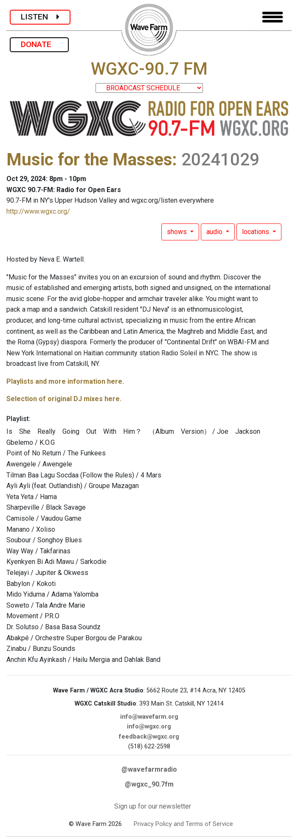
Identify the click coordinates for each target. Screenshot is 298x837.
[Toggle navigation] (272, 17)
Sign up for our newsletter (152, 806)
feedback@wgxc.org (149, 736)
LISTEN (40, 17)
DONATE (39, 44)
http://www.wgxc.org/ (38, 211)
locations (256, 232)
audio (215, 232)
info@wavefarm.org (149, 716)
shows (177, 232)
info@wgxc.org (149, 726)
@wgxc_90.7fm (149, 784)
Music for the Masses (89, 160)
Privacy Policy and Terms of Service (183, 824)
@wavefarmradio (149, 769)
